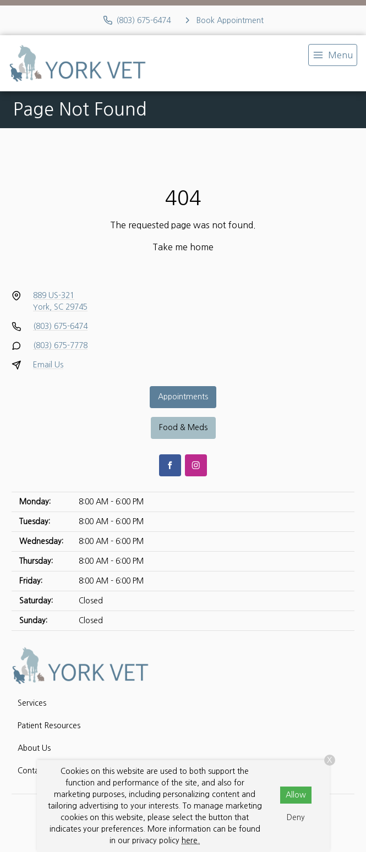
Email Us (48, 365)
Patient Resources (49, 725)
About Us (34, 748)
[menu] (332, 55)
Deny (296, 817)
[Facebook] (170, 465)
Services (32, 703)
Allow (296, 795)
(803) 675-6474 (60, 326)
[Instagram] (196, 465)
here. (191, 840)
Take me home (183, 247)
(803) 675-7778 (60, 345)
